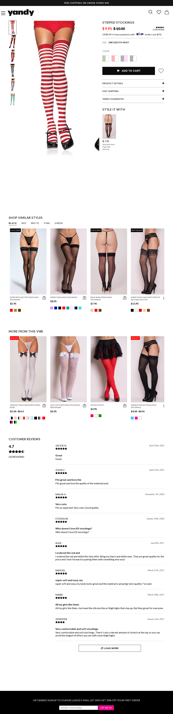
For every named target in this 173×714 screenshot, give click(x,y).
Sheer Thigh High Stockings (63, 297)
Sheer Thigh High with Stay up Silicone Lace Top (145, 298)
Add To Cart (128, 70)
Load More (110, 648)
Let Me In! (106, 708)
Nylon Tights (97, 405)
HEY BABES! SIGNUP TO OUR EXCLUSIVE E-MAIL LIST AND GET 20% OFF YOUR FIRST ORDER (86, 700)
